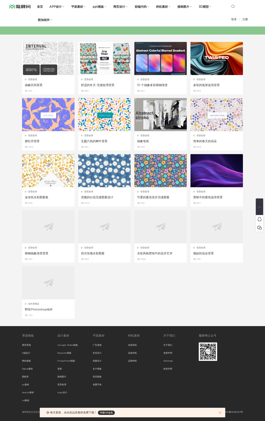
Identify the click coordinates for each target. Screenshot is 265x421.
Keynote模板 (64, 353)
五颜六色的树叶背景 (94, 141)
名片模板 (97, 369)
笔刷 (59, 369)
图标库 (25, 377)
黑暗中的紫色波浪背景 (208, 197)
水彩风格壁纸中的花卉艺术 (154, 253)
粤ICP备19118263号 (233, 412)
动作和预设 (33, 304)
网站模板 (26, 361)
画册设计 (97, 361)
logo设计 (62, 392)
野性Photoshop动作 (39, 309)
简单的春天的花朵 (205, 141)
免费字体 (97, 384)
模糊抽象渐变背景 (36, 253)
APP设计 (55, 6)
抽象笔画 (143, 141)
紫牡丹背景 (32, 141)
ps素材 (25, 384)
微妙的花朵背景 (203, 253)
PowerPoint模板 (66, 361)
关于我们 (167, 345)
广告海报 (97, 345)
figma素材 (27, 369)
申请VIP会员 (106, 413)
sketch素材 (28, 392)
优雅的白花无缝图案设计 (97, 197)
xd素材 (25, 400)
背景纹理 (32, 79)
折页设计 (97, 353)
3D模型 (204, 6)
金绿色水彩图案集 (36, 197)
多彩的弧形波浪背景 (206, 85)
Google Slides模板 (67, 345)
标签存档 (167, 369)
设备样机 (132, 353)
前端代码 (140, 6)
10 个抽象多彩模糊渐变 (152, 85)
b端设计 (26, 353)
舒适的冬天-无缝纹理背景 (97, 85)
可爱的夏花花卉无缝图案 (153, 197)
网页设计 (119, 6)
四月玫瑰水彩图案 (93, 253)
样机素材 (162, 6)
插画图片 (183, 6)
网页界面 (26, 345)
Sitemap (168, 361)
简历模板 (97, 377)
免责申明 (167, 353)
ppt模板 (98, 6)
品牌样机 (132, 361)
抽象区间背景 (34, 85)
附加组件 (44, 20)
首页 (40, 6)
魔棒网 (20, 6)
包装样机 (132, 345)
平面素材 (77, 6)
